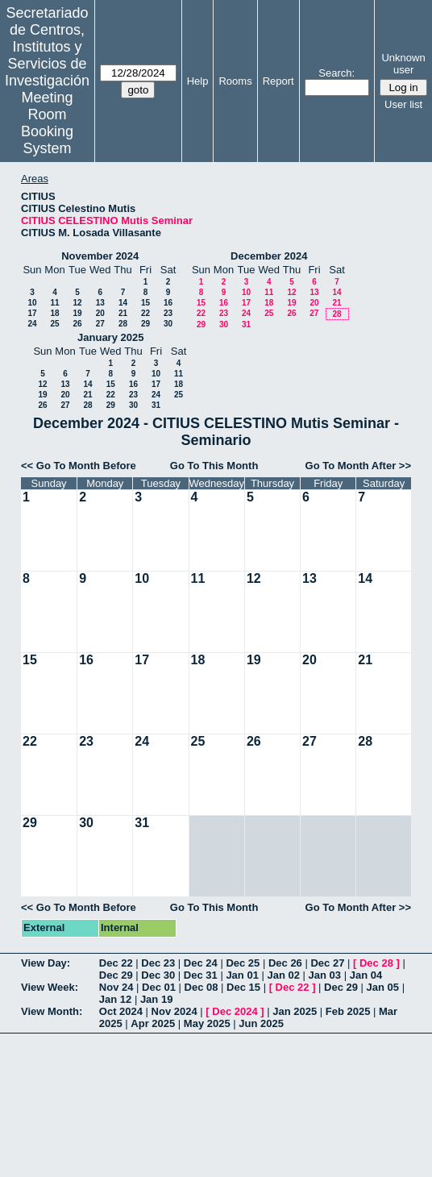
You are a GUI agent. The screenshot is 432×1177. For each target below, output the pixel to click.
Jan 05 (383, 987)
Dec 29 (116, 975)
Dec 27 (327, 963)
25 (54, 323)
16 (168, 302)
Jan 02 (283, 975)
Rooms (234, 81)
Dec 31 (201, 975)
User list (403, 104)
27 (100, 323)
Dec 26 (285, 963)
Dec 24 (201, 963)
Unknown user (403, 64)
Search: (336, 73)
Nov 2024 (174, 1011)
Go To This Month (214, 466)
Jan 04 (366, 975)
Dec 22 (116, 963)
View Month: (51, 1011)
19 (77, 313)
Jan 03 (325, 975)
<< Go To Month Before (78, 466)
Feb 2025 (348, 1011)
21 (122, 313)
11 (54, 302)
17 (31, 313)
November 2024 (100, 256)
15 (145, 302)
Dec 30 (158, 975)
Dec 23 (158, 963)
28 (122, 323)
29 (145, 323)
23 (168, 313)
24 (31, 323)
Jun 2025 (261, 1023)
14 (122, 302)
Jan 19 (156, 999)
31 (246, 324)
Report (278, 81)
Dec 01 (159, 987)
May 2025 (207, 1023)
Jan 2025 (294, 1011)
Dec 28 (376, 963)
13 (100, 302)
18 (54, 313)
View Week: (49, 987)
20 (100, 313)
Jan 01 (242, 975)
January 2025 (110, 337)
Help (198, 81)
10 (31, 302)
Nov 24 (116, 987)
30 (168, 323)
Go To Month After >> (358, 466)
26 (77, 323)
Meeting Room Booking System (47, 122)
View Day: (45, 963)
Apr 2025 (153, 1023)
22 (145, 313)
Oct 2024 (121, 1011)
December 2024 (269, 256)
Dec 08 (201, 987)
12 (77, 302)
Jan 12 (115, 999)
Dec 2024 (234, 1011)
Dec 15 (243, 987)
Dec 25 (243, 963)
